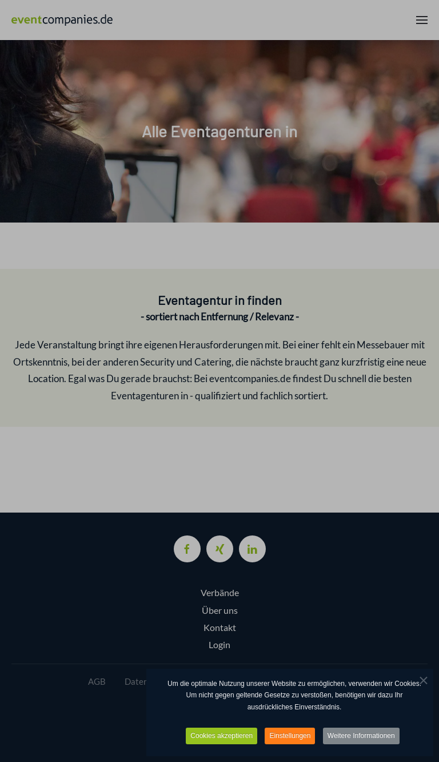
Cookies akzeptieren (221, 736)
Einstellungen (289, 736)
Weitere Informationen (361, 736)
